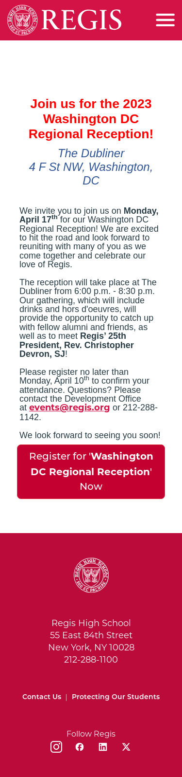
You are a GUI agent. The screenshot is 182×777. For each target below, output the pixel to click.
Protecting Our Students (116, 697)
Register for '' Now (91, 471)
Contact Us (41, 697)
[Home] (64, 20)
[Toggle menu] (165, 20)
